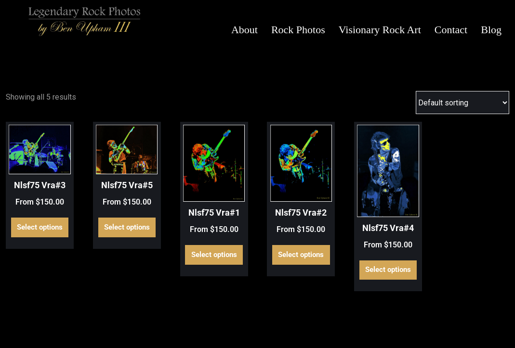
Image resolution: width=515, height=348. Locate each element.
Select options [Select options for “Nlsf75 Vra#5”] (127, 227)
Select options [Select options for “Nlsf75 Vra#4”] (388, 269)
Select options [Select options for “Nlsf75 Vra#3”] (40, 227)
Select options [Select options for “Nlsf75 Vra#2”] (301, 254)
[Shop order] (462, 102)
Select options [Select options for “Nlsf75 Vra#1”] (214, 254)
